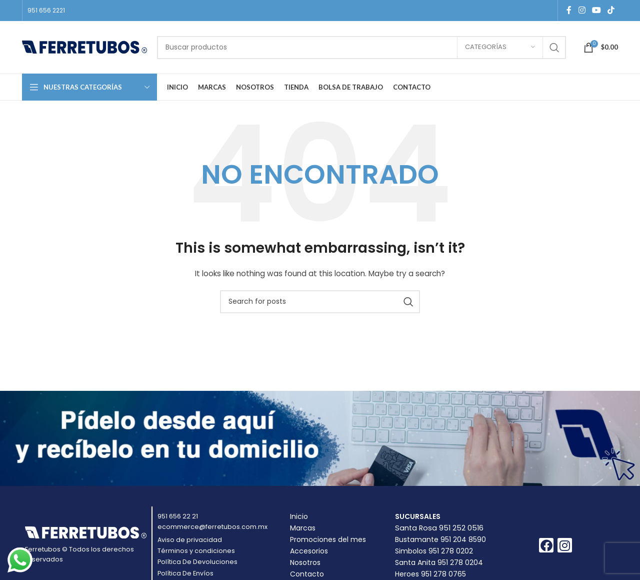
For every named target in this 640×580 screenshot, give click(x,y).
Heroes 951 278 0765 (430, 574)
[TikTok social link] (611, 10)
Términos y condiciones (196, 550)
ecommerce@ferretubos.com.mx (213, 526)
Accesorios (309, 551)
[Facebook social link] (569, 10)
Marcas (303, 528)
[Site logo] (84, 47)
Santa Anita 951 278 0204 (439, 562)
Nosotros (305, 562)
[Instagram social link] (581, 10)
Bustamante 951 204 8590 (440, 539)
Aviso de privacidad (190, 539)
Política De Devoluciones (198, 561)
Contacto (307, 574)
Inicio (299, 516)
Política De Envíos (186, 573)
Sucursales (417, 516)
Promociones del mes (328, 539)
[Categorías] (500, 47)
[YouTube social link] (596, 10)
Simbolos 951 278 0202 (434, 551)
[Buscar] (361, 47)
